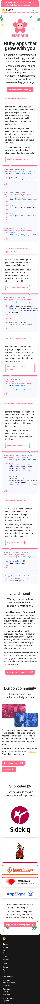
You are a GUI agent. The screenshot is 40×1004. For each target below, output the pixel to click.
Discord (9, 769)
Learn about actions (17, 446)
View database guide (17, 159)
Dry (3, 950)
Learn (4, 964)
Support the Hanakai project (20, 924)
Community (7, 977)
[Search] (33, 10)
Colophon (5, 959)
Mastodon (6, 989)
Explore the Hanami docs (20, 672)
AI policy (5, 1001)
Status (4, 956)
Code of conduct (8, 998)
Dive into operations (17, 288)
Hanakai (5, 944)
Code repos (6, 980)
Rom (4, 953)
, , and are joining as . (20, 4)
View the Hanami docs (20, 90)
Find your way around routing (20, 368)
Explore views (15, 543)
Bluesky (5, 992)
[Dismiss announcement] (36, 3)
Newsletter (6, 994)
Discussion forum (13, 763)
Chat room (6, 985)
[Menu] (37, 10)
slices (12, 615)
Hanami (5, 947)
